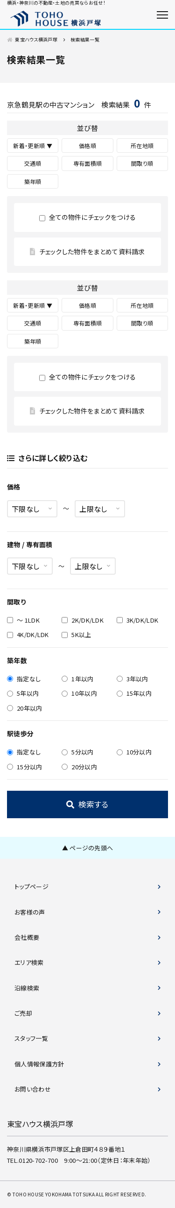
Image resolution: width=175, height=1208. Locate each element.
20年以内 (24, 708)
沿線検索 (26, 988)
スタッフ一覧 (31, 1038)
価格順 (87, 145)
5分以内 (77, 751)
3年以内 (132, 678)
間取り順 (142, 163)
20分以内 (79, 766)
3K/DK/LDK (138, 620)
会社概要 (26, 937)
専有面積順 (87, 163)
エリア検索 (29, 962)
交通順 (33, 163)
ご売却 (23, 1013)
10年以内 (79, 693)
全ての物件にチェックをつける (87, 217)
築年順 (33, 181)
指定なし (24, 678)
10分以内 (134, 751)
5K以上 (76, 634)
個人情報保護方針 (39, 1063)
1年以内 (77, 678)
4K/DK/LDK (28, 634)
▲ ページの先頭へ (87, 847)
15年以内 (134, 693)
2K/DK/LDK (83, 620)
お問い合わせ (32, 1089)
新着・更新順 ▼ (32, 145)
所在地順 (142, 145)
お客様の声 (29, 912)
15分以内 (24, 766)
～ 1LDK (23, 620)
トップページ (31, 886)
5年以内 (23, 693)
